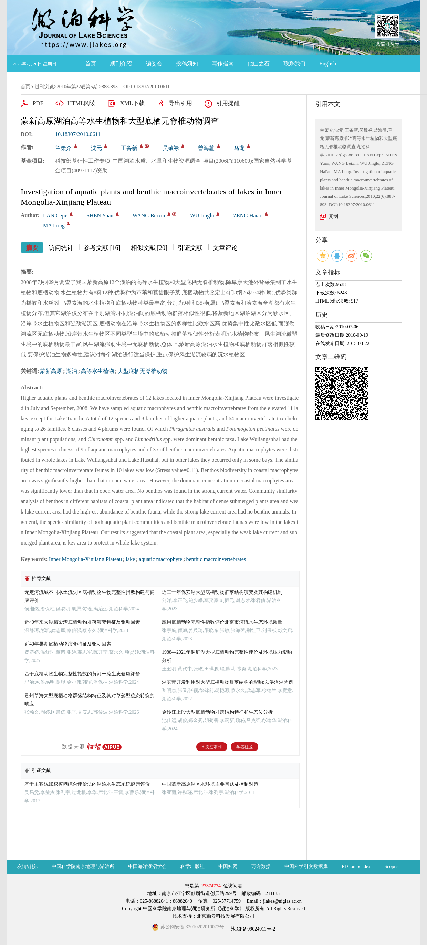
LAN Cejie (55, 216)
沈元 (96, 148)
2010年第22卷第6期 (77, 86)
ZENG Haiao (247, 216)
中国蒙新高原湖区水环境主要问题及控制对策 (210, 784)
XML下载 (132, 103)
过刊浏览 (44, 86)
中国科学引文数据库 (306, 866)
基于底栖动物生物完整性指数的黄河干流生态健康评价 (82, 674)
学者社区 (244, 746)
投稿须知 (187, 64)
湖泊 (71, 371)
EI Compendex (356, 866)
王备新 (129, 148)
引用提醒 (228, 103)
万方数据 (261, 866)
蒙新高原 (51, 371)
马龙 (239, 148)
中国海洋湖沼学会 (147, 866)
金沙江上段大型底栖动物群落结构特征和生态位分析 (217, 712)
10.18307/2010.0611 (78, 134)
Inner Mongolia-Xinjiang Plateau (85, 559)
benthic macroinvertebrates (216, 559)
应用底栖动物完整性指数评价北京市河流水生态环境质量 (222, 622)
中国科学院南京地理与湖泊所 (83, 866)
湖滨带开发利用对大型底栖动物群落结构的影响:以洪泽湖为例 (227, 682)
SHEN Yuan (99, 216)
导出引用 (180, 103)
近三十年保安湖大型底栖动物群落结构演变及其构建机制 (222, 592)
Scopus (391, 866)
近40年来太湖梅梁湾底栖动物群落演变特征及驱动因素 (82, 622)
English (327, 64)
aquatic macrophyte (160, 559)
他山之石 (259, 64)
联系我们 (294, 64)
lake (130, 559)
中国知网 (228, 866)
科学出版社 (192, 866)
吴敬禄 (171, 148)
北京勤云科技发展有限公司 (225, 916)
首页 (90, 64)
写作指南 (223, 64)
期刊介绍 (121, 64)
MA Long (54, 225)
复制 (333, 216)
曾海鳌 (206, 148)
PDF (38, 103)
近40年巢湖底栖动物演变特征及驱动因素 (67, 644)
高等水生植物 (97, 371)
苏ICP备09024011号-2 (252, 929)
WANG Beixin (149, 216)
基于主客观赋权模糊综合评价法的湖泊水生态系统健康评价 (87, 784)
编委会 (154, 64)
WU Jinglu (202, 216)
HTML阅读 (81, 103)
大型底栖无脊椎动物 (142, 371)
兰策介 (63, 148)
